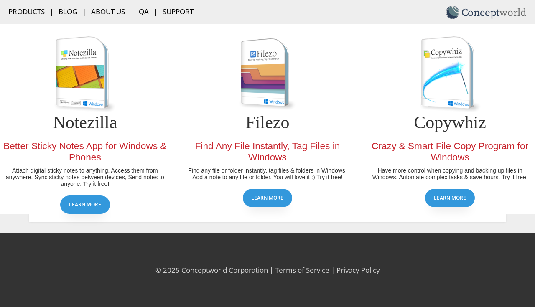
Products (26, 11)
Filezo (267, 122)
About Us (108, 11)
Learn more (85, 204)
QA (144, 11)
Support (178, 11)
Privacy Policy (358, 270)
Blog (68, 11)
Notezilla (85, 122)
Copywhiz (450, 122)
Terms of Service (302, 270)
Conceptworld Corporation (224, 270)
